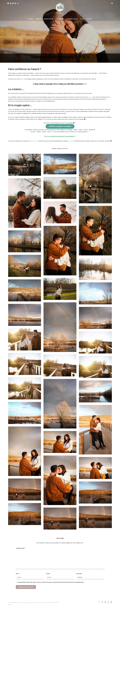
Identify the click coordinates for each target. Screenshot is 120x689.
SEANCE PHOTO (48, 19)
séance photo (33, 141)
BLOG (82, 19)
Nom (17, 573)
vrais (90, 97)
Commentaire (20, 548)
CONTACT (89, 19)
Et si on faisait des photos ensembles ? (60, 136)
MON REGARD (60, 19)
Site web (79, 573)
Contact (70, 141)
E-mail (48, 573)
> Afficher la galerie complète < (60, 126)
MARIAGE (38, 19)
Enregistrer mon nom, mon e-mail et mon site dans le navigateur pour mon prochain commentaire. (51, 582)
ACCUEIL (30, 19)
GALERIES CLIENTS (72, 19)
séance (22, 79)
